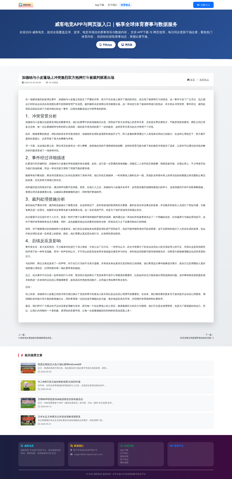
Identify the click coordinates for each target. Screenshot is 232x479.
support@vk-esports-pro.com (88, 454)
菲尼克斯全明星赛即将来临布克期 (197, 337)
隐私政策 (124, 456)
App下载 (99, 4)
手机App (106, 44)
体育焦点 (125, 4)
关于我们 (112, 4)
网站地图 (124, 462)
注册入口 (203, 4)
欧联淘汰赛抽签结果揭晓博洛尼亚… (35, 337)
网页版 (126, 44)
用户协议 (124, 459)
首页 (191, 79)
